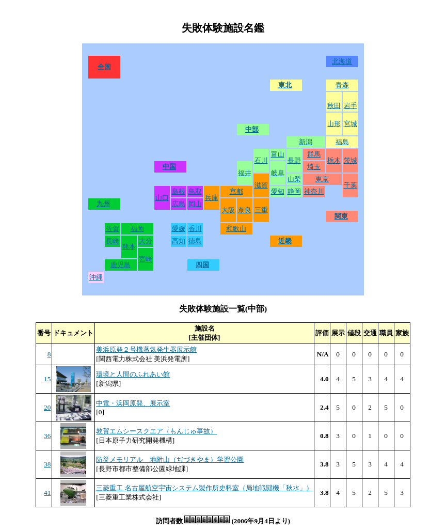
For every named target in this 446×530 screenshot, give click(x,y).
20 (47, 407)
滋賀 (261, 185)
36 (47, 436)
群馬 (314, 154)
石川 (261, 160)
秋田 (334, 106)
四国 (202, 265)
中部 (252, 129)
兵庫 (211, 197)
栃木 (334, 160)
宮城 (350, 124)
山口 (162, 197)
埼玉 (314, 166)
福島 (342, 142)
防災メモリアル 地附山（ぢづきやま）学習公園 (170, 459)
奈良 (244, 210)
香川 (195, 228)
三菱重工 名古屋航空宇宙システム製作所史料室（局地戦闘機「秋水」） (204, 488)
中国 (169, 166)
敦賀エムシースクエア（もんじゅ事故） (156, 431)
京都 (236, 191)
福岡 (137, 228)
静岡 (294, 191)
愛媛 (178, 228)
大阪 (228, 210)
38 (47, 464)
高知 (178, 241)
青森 (342, 85)
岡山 (195, 204)
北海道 (342, 61)
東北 (285, 85)
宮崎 (145, 259)
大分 (145, 241)
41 (47, 492)
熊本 (129, 247)
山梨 (294, 179)
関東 (341, 216)
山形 (334, 124)
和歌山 (236, 228)
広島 (178, 204)
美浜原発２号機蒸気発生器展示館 (146, 349)
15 (47, 379)
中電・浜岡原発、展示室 (133, 403)
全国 (104, 67)
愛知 (277, 191)
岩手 (350, 106)
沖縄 (96, 277)
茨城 (350, 160)
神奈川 (314, 191)
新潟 (305, 142)
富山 (277, 154)
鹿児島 (120, 265)
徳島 (195, 241)
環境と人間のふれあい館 (133, 374)
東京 (322, 179)
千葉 (350, 185)
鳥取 (195, 191)
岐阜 (277, 173)
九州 (103, 204)
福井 (244, 173)
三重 (261, 210)
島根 (178, 191)
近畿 (285, 241)
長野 (294, 160)
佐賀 (112, 228)
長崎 (112, 241)
